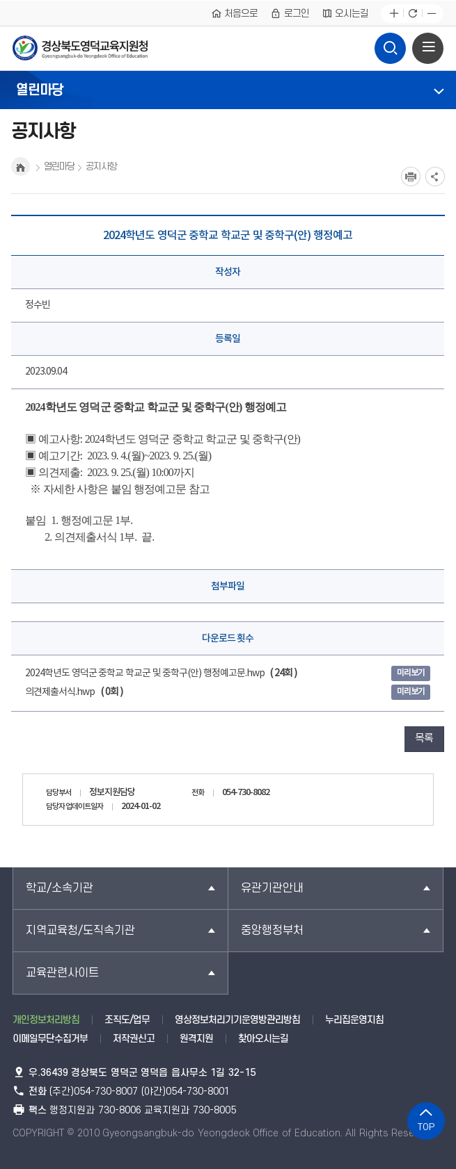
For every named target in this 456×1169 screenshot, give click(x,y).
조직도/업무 (127, 1020)
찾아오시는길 (263, 1038)
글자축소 (431, 13)
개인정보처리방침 (46, 1020)
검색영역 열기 (390, 44)
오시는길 (345, 13)
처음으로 (234, 13)
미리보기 (411, 673)
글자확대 (393, 13)
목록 (424, 738)
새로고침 (412, 13)
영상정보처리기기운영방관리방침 (237, 1020)
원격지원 (196, 1038)
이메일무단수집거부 (50, 1038)
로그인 (289, 13)
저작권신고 (134, 1038)
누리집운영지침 (354, 1020)
